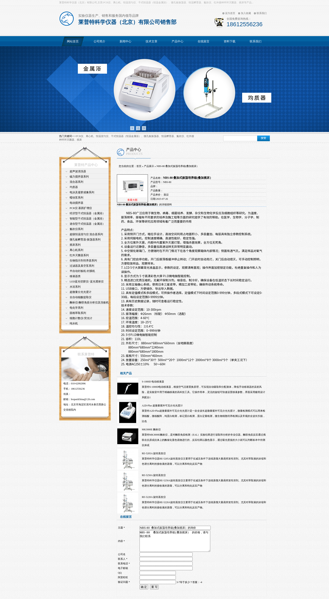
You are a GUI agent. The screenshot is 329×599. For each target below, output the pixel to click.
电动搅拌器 (76, 202)
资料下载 (229, 41)
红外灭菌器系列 (79, 255)
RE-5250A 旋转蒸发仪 (154, 475)
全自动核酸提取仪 (80, 297)
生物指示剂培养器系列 (83, 260)
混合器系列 (76, 181)
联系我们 (262, 13)
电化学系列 (76, 307)
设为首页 (230, 13)
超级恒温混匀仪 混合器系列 (86, 234)
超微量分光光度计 (80, 292)
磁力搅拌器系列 (79, 176)
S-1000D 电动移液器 (153, 381)
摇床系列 (75, 244)
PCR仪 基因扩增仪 (81, 208)
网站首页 (73, 41)
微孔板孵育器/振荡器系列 (85, 239)
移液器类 (75, 276)
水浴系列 (75, 286)
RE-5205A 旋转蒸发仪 (154, 453)
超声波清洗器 (78, 171)
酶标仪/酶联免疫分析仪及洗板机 (89, 302)
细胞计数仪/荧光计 (81, 318)
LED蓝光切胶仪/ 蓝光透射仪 (87, 281)
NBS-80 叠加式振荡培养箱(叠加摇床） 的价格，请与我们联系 (175, 541)
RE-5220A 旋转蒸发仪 (154, 497)
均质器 (74, 187)
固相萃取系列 (78, 313)
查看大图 (132, 199)
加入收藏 (246, 13)
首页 (138, 166)
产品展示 (149, 166)
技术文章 (151, 41)
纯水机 (74, 323)
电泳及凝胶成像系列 (82, 192)
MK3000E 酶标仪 (151, 429)
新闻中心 (125, 41)
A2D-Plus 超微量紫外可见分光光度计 (162, 405)
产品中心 (177, 41)
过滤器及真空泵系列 (82, 265)
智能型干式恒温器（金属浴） (87, 218)
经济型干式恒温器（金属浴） (87, 213)
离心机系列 (76, 250)
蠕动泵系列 (76, 197)
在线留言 (203, 41)
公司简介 (99, 41)
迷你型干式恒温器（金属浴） (87, 223)
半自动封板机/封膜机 (82, 271)
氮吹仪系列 (76, 229)
